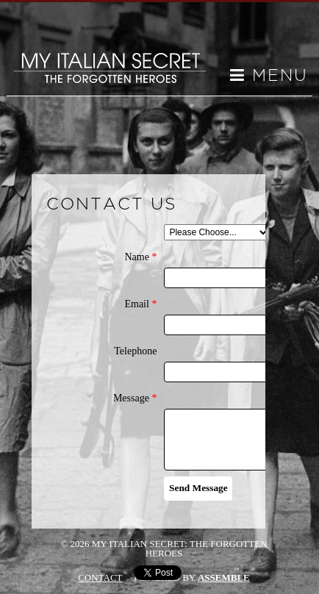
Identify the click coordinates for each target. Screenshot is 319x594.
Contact (100, 577)
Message (135, 398)
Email (140, 304)
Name (140, 257)
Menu (269, 76)
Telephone (135, 351)
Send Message (198, 487)
